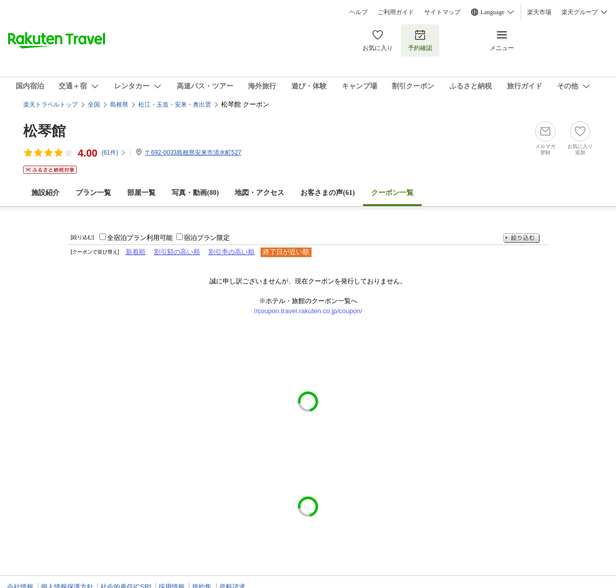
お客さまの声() (327, 193)
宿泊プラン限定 (207, 237)
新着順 (135, 252)
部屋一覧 (141, 193)
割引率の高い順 (231, 252)
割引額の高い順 (177, 252)
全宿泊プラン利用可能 (140, 237)
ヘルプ (358, 12)
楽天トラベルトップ (50, 104)
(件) (113, 153)
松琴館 (44, 131)
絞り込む (521, 238)
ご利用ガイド (396, 12)
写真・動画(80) (195, 193)
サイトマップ (442, 12)
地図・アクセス (259, 193)
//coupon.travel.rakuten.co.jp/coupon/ (308, 311)
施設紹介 (45, 193)
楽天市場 (539, 12)
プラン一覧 (93, 193)
